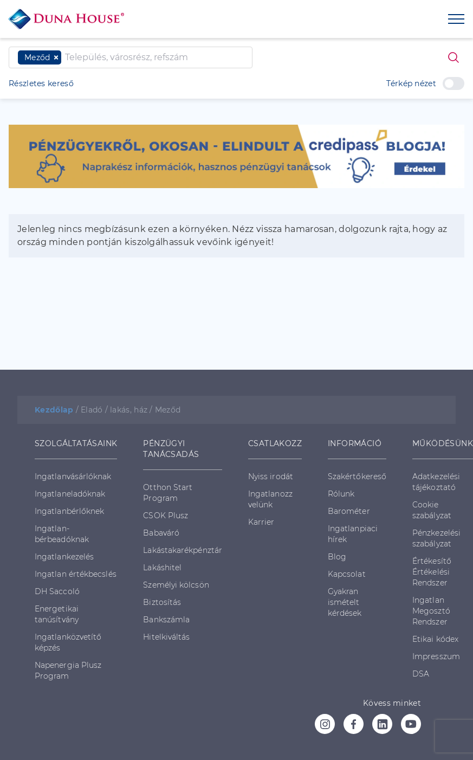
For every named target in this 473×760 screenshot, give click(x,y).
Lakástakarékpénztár (182, 550)
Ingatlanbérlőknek (69, 511)
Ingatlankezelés (64, 557)
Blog (337, 557)
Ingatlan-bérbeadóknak (62, 534)
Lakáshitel (162, 567)
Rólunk (341, 494)
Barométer (349, 511)
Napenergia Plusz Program (68, 670)
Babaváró (161, 533)
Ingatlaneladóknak (70, 494)
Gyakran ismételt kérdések (345, 602)
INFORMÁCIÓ (354, 443)
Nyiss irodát (270, 476)
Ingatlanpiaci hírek (353, 534)
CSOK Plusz (165, 515)
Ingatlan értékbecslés (75, 574)
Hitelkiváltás (166, 637)
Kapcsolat (347, 574)
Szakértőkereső (357, 476)
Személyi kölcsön (176, 585)
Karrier (261, 522)
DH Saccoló (57, 591)
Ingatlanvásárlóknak (73, 476)
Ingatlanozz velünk (270, 499)
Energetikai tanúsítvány (57, 614)
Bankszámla (166, 619)
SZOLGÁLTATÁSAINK (76, 443)
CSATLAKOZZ (275, 443)
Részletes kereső (41, 83)
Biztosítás (162, 602)
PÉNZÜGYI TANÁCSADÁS (171, 449)
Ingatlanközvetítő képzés (68, 642)
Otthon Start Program (167, 492)
